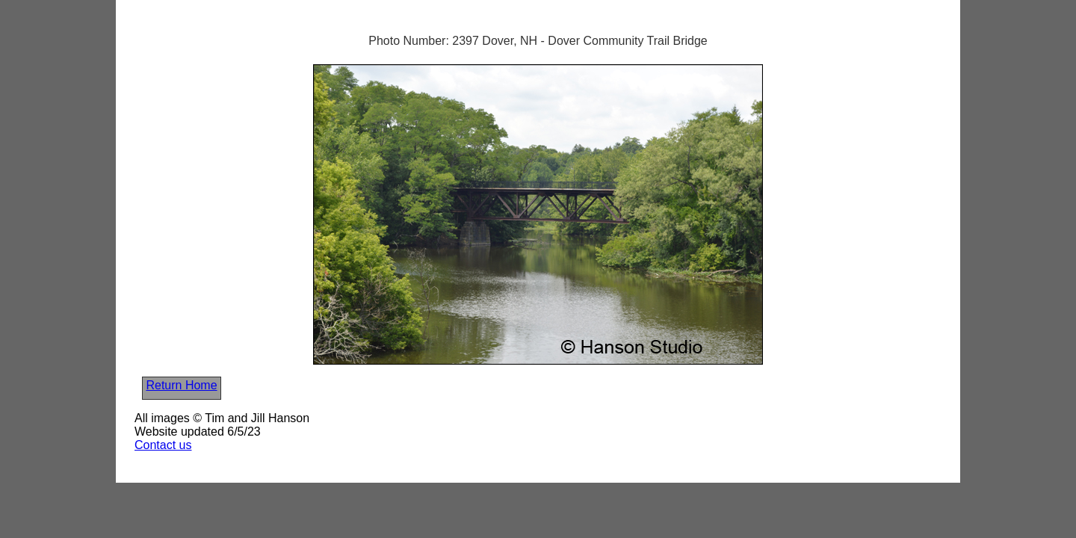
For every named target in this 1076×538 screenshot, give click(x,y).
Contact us (162, 445)
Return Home (181, 385)
